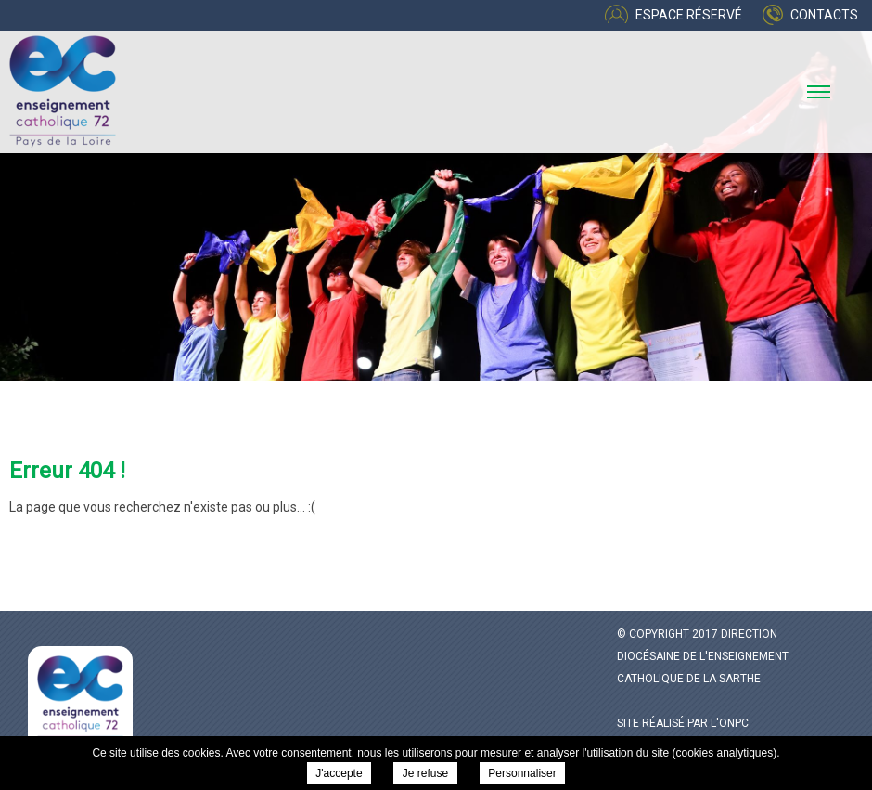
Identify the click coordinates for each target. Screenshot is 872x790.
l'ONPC (730, 723)
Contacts (824, 14)
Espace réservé (688, 14)
